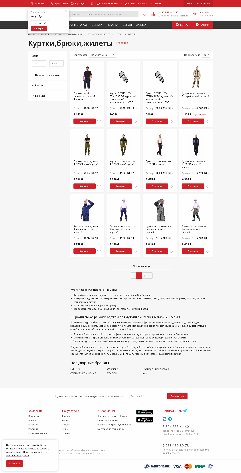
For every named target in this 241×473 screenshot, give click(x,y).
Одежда (97, 24)
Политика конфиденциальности (114, 424)
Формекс (112, 369)
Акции (202, 24)
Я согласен (14, 463)
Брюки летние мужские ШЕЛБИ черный (159, 162)
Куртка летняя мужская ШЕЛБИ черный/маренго (194, 164)
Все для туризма (134, 24)
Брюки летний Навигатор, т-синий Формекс (84, 96)
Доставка (130, 3)
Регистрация (203, 3)
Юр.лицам (78, 3)
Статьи (66, 433)
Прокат (66, 420)
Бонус (182, 24)
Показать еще (141, 266)
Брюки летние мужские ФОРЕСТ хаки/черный (86, 162)
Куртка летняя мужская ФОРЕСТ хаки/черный (122, 162)
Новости (32, 420)
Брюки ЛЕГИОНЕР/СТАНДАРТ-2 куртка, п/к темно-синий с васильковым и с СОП (159, 97)
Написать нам (172, 411)
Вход (189, 3)
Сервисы (142, 3)
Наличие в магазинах (47, 75)
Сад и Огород (78, 24)
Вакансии (33, 424)
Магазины (155, 3)
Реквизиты (34, 428)
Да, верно (39, 28)
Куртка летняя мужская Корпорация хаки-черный (158, 228)
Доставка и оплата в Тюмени (112, 416)
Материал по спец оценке (110, 428)
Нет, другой (40, 23)
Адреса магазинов (37, 433)
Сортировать (80, 54)
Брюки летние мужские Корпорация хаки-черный (195, 228)
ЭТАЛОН (112, 373)
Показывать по (192, 54)
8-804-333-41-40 (176, 426)
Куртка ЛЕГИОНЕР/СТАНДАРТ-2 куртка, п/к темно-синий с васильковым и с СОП (123, 97)
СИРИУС (75, 369)
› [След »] (149, 275)
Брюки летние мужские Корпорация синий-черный (122, 228)
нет (145, 373)
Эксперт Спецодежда (156, 369)
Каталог (66, 416)
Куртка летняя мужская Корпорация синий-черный (86, 228)
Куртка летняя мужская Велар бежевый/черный (195, 94)
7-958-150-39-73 (176, 445)
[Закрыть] (66, 11)
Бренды (38, 95)
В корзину (84, 121)
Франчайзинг (59, 3)
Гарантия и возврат (107, 420)
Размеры (39, 85)
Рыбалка (112, 24)
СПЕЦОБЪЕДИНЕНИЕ (83, 373)
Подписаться (177, 396)
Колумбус (38, 3)
